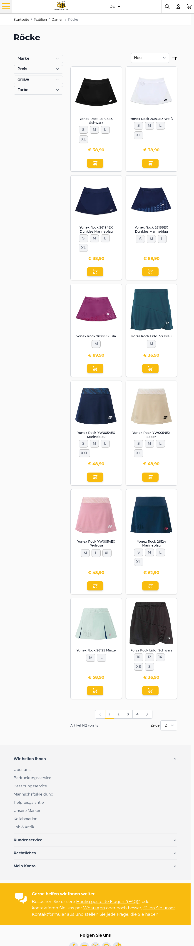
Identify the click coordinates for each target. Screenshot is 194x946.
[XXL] (84, 452)
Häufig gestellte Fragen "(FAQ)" (108, 901)
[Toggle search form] (167, 6)
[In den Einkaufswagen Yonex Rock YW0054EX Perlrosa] (95, 585)
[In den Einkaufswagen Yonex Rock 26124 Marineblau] (150, 585)
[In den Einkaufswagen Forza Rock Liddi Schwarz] (150, 690)
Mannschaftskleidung (33, 794)
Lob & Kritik (24, 827)
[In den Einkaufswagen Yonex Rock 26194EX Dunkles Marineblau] (95, 271)
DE (114, 6)
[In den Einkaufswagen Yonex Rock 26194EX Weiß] (150, 163)
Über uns (22, 770)
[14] (160, 656)
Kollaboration (25, 819)
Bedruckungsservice (32, 778)
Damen (57, 20)
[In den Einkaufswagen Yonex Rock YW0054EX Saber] (150, 477)
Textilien (40, 20)
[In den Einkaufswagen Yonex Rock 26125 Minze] (95, 690)
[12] (149, 656)
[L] (105, 129)
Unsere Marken (28, 811)
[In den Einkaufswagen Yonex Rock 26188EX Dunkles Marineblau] (150, 271)
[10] (138, 656)
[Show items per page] (168, 725)
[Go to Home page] (61, 5)
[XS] (138, 666)
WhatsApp (94, 907)
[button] (95, 759)
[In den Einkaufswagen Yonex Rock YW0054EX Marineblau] (95, 477)
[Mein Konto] (178, 6)
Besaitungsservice (30, 786)
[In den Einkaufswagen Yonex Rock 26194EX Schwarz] (95, 163)
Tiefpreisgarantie (29, 802)
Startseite (21, 20)
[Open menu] (6, 6)
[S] (83, 129)
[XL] (83, 138)
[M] (94, 129)
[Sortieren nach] (150, 58)
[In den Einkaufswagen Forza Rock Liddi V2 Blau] (150, 368)
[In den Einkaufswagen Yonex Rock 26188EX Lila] (95, 368)
